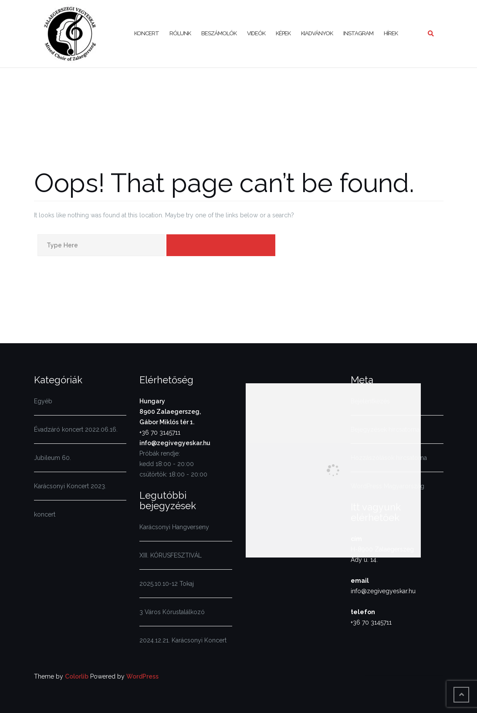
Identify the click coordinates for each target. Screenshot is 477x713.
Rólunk (180, 33)
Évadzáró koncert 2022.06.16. (76, 429)
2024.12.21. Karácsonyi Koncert (183, 640)
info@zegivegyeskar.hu (174, 442)
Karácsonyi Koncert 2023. (70, 486)
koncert (44, 514)
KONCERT (146, 33)
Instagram (358, 33)
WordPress (142, 676)
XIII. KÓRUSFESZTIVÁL (170, 555)
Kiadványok (317, 33)
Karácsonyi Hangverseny (174, 527)
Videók (256, 33)
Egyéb (43, 401)
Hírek (391, 33)
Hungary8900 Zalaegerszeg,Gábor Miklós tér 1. (170, 412)
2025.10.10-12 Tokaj (166, 583)
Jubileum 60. (52, 457)
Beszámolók (219, 33)
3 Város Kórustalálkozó (172, 611)
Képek (283, 33)
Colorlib (76, 676)
